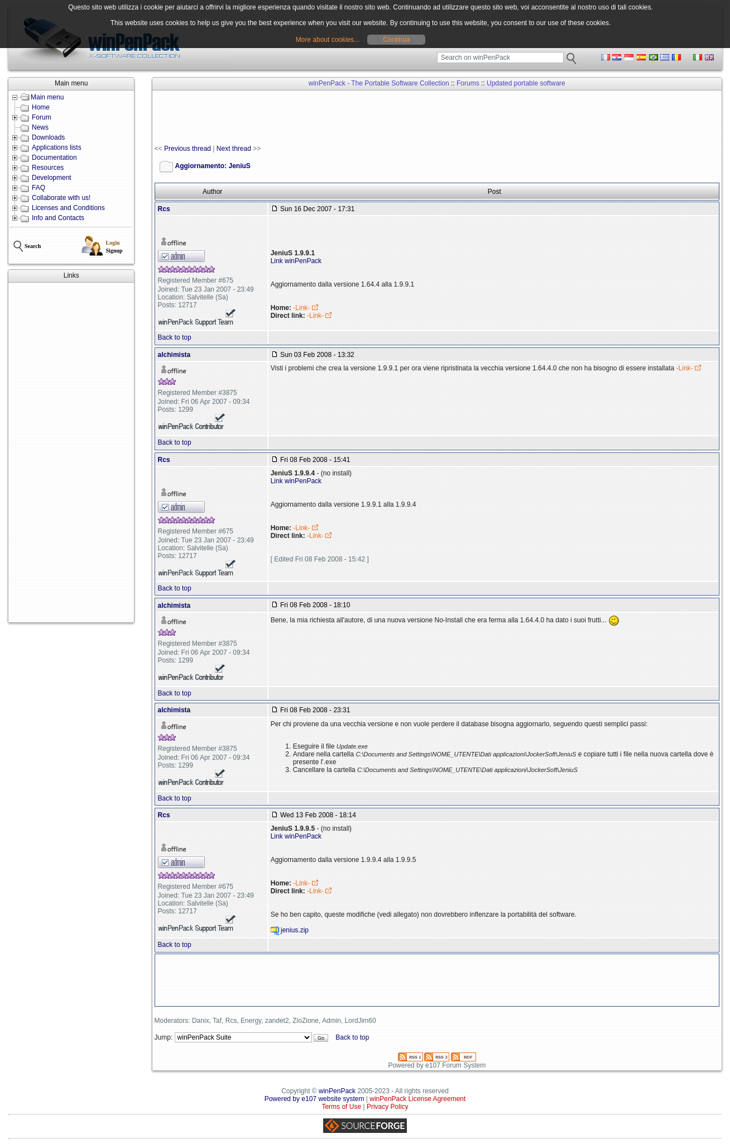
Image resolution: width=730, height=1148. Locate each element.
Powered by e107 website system (314, 1099)
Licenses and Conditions (68, 208)
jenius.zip (295, 930)
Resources (48, 168)
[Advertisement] (71, 452)
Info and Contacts (58, 218)
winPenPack (337, 1091)
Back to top (174, 337)
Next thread (234, 149)
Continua (396, 40)
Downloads (48, 137)
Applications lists (56, 147)
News (40, 127)
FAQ (38, 188)
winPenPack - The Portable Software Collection (379, 83)
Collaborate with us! (61, 198)
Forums (468, 83)
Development (51, 178)
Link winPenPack (296, 261)
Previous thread (187, 149)
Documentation (54, 157)
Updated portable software (526, 83)
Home (41, 107)
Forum (41, 117)
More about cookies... (328, 40)
